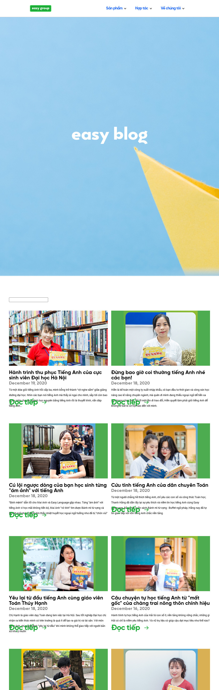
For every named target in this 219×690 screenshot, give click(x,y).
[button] (116, 8)
